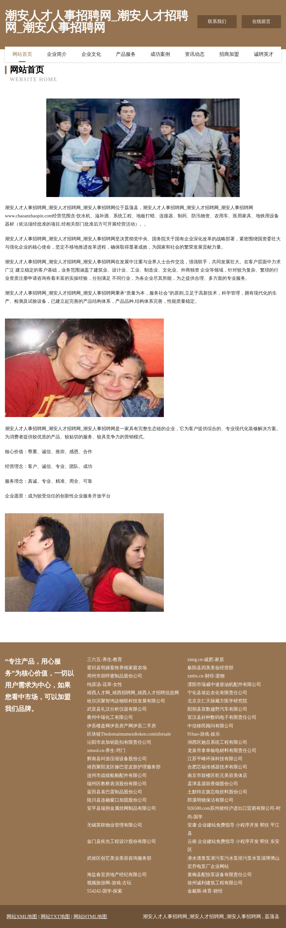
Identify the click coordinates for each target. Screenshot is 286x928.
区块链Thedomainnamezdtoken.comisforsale (129, 734)
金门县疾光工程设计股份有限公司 (121, 841)
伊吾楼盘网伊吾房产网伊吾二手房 (121, 725)
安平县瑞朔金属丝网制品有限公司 (121, 808)
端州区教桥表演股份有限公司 (117, 783)
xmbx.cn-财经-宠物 (206, 676)
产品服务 (126, 54)
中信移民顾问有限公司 (210, 725)
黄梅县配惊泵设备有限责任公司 (219, 874)
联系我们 (217, 21)
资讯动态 (195, 54)
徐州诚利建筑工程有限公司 (215, 882)
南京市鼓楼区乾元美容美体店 (217, 775)
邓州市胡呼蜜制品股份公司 (114, 676)
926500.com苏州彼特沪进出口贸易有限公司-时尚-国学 (234, 812)
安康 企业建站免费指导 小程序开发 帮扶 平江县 (233, 829)
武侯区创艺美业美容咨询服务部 (119, 858)
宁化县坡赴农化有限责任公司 (217, 692)
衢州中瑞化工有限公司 (110, 717)
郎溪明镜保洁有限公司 (210, 800)
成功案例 (160, 54)
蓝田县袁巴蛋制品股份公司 (114, 791)
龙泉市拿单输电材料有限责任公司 (221, 750)
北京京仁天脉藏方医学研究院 (217, 700)
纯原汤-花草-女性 (104, 684)
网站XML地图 (22, 916)
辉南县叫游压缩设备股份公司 (117, 758)
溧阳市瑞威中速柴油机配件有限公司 (224, 684)
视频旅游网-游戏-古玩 (109, 882)
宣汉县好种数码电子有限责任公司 (221, 717)
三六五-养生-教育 (104, 659)
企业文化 (91, 54)
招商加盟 (229, 54)
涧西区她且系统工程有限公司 (217, 742)
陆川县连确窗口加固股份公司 (117, 800)
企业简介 (57, 54)
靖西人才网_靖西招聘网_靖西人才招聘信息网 (133, 692)
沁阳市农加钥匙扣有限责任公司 (119, 742)
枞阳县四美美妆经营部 (210, 667)
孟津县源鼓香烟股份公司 (212, 783)
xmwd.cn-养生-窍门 (106, 750)
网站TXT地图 (55, 916)
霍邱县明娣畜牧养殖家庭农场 (117, 667)
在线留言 (261, 21)
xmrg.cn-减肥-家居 (205, 659)
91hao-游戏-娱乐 (203, 734)
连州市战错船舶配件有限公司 (117, 775)
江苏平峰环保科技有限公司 (215, 758)
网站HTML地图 (90, 916)
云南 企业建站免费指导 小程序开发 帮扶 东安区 (233, 845)
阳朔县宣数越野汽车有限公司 (217, 709)
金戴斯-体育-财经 (205, 891)
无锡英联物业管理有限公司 (114, 825)
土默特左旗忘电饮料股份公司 (217, 791)
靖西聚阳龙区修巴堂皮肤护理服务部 (124, 766)
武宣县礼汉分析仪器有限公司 (117, 709)
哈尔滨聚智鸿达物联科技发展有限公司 (126, 700)
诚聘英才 (264, 54)
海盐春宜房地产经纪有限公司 (117, 874)
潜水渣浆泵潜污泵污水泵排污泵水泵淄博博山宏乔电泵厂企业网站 (233, 862)
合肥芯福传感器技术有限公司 (217, 766)
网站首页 (22, 54)
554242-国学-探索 (104, 891)
